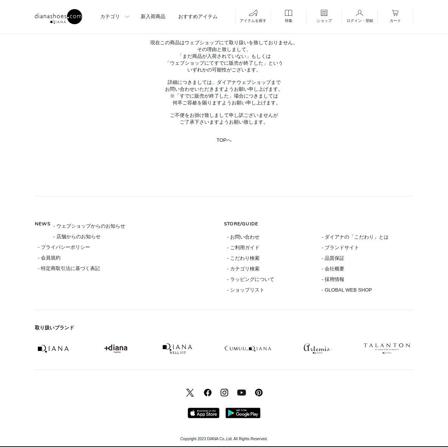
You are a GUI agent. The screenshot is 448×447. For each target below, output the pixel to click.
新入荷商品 (153, 16)
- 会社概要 (333, 269)
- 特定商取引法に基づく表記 (69, 268)
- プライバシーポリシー (64, 247)
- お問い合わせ (243, 237)
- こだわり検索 (243, 258)
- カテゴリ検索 (243, 269)
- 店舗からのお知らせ (77, 236)
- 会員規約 (49, 258)
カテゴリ (110, 16)
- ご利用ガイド (243, 247)
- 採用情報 (333, 279)
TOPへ (224, 140)
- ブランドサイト (340, 247)
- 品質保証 (333, 258)
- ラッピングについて (250, 279)
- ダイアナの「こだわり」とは (355, 237)
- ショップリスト (245, 290)
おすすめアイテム (198, 16)
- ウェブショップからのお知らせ (89, 226)
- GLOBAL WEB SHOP (347, 290)
